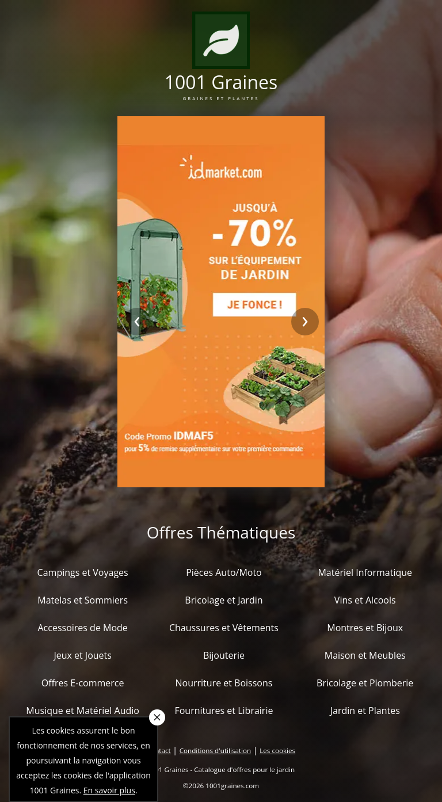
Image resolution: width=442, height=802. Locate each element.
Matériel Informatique (365, 572)
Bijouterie (224, 655)
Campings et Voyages (82, 572)
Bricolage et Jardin (223, 600)
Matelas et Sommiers (82, 600)
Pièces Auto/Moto (224, 572)
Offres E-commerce (82, 683)
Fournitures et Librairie (223, 710)
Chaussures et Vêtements (224, 627)
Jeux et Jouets (83, 655)
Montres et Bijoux (365, 627)
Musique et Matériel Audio (82, 710)
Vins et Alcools (365, 600)
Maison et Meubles (365, 655)
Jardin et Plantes (365, 710)
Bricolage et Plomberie (365, 683)
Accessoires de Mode (82, 627)
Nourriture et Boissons (223, 683)
